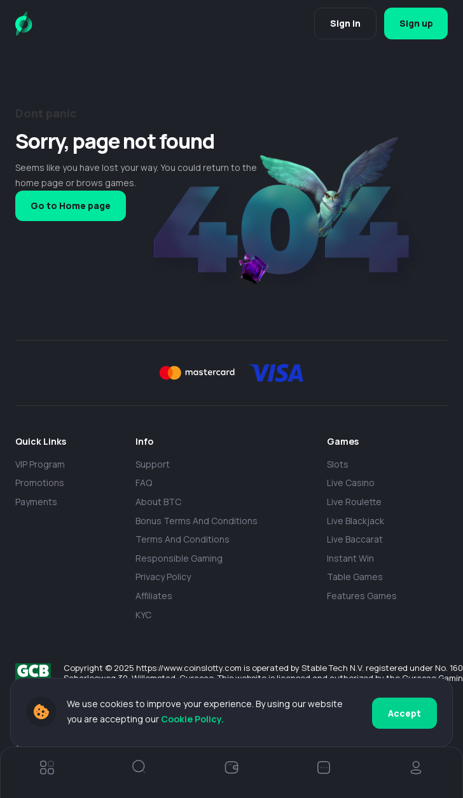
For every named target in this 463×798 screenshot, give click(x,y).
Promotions (39, 483)
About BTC (158, 502)
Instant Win (350, 558)
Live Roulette (354, 502)
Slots (338, 464)
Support (152, 464)
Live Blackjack (355, 521)
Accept (404, 713)
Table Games (355, 577)
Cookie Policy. (229, 719)
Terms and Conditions (182, 539)
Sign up (415, 23)
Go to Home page (71, 206)
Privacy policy (163, 577)
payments (36, 502)
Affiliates (153, 596)
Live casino (351, 483)
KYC (143, 615)
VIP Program (40, 464)
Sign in (343, 23)
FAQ (143, 483)
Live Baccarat (355, 539)
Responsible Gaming (179, 558)
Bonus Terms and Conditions (196, 521)
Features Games (362, 596)
